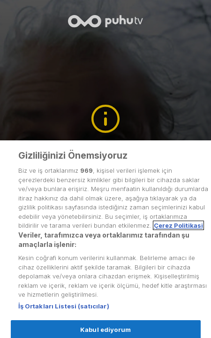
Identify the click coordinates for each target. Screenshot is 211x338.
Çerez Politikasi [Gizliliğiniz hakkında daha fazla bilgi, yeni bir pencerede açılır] (178, 235)
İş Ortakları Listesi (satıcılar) (63, 315)
